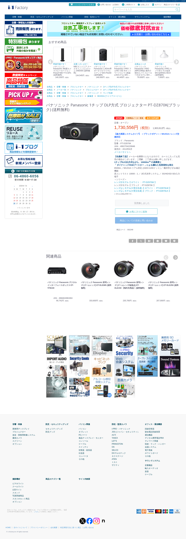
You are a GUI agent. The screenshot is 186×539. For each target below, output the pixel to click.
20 (17, 201)
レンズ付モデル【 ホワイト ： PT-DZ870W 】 (135, 182)
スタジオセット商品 (20, 499)
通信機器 (148, 435)
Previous (50, 62)
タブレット (83, 432)
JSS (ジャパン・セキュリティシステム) (128, 432)
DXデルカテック (119, 453)
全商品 (49, 87)
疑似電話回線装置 (152, 432)
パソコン (82, 429)
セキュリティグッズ (54, 429)
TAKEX (115, 438)
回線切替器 (149, 429)
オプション (17, 444)
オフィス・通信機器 (117, 17)
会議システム (150, 447)
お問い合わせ (88, 527)
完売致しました (142, 203)
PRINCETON (117, 444)
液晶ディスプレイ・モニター (91, 438)
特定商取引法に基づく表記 (70, 527)
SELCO (115, 450)
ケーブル (82, 444)
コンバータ (83, 456)
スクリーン (17, 441)
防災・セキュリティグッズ (42, 17)
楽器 (147, 471)
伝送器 (81, 453)
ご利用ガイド (128, 4)
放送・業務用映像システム (23, 435)
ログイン (156, 4)
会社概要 (53, 527)
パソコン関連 (67, 17)
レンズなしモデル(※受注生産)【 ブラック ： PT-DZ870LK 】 (142, 191)
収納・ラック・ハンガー (155, 444)
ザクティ (115, 465)
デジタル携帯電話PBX (154, 438)
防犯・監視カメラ (92, 17)
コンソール (83, 441)
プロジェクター (19, 432)
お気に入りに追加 (136, 211)
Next (176, 62)
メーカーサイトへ (122, 152)
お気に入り (143, 4)
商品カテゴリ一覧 (172, 5)
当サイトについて (20, 527)
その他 (81, 459)
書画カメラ (17, 438)
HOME (8, 527)
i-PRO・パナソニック (121, 429)
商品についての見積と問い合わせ (136, 220)
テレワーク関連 (151, 441)
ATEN (114, 459)
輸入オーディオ (151, 468)
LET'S (114, 441)
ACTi (114, 435)
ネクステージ (117, 456)
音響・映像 (17, 17)
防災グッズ (50, 432)
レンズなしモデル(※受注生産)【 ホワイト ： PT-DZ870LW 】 (142, 188)
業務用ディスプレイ (20, 429)
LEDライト (17, 490)
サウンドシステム (142, 17)
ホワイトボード (151, 453)
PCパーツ (83, 435)
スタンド (16, 493)
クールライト (18, 486)
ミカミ (114, 462)
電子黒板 (148, 450)
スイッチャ (83, 447)
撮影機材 (167, 17)
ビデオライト (18, 483)
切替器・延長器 (85, 450)
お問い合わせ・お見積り (108, 4)
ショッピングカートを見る (82, 4)
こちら (36, 511)
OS (113, 447)
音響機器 (148, 465)
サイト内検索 (84, 479)
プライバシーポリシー (39, 527)
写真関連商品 (18, 496)
